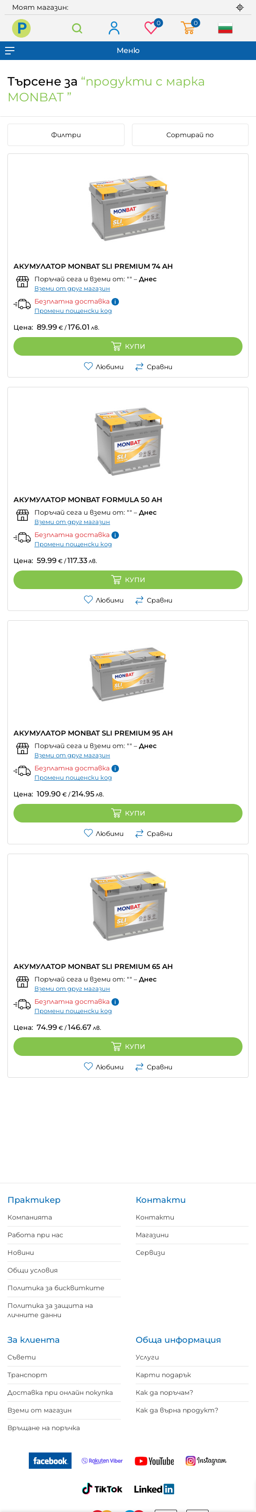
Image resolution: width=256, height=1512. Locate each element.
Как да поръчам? (164, 1392)
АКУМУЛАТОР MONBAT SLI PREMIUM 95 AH (93, 733)
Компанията (29, 1217)
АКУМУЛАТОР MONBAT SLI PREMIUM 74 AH (93, 266)
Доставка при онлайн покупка (60, 1392)
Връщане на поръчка (43, 1428)
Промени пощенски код (73, 310)
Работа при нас (35, 1235)
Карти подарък (163, 1375)
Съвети (21, 1357)
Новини (20, 1252)
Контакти (155, 1217)
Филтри (66, 135)
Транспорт (27, 1375)
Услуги (147, 1357)
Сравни (153, 366)
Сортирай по (190, 135)
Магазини (152, 1235)
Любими (104, 366)
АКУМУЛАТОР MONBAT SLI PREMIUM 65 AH (93, 966)
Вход (113, 28)
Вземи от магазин (39, 1410)
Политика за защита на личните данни (50, 1310)
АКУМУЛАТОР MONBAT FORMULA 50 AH (87, 499)
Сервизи (150, 1252)
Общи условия (32, 1270)
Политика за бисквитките (56, 1288)
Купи (128, 346)
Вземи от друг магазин (72, 288)
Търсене (77, 28)
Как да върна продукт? (177, 1410)
